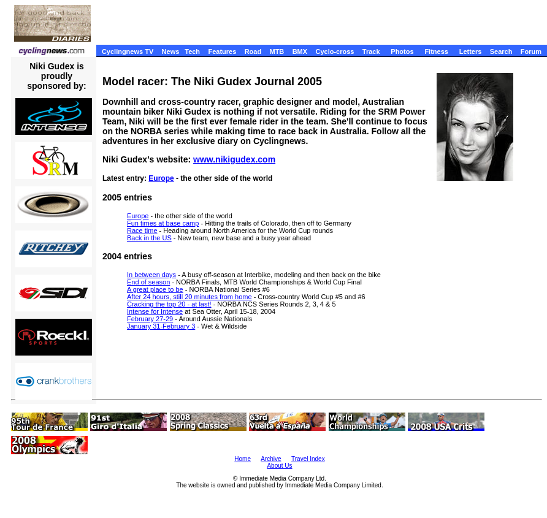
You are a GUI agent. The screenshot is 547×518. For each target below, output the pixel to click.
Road (253, 51)
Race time (142, 230)
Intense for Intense (155, 311)
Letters (470, 51)
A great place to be (155, 289)
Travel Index (308, 458)
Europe (161, 178)
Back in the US (149, 238)
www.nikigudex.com (234, 159)
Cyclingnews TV (127, 51)
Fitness (436, 51)
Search (501, 51)
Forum (531, 51)
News (171, 51)
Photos (402, 51)
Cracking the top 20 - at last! (169, 304)
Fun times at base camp (163, 223)
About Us (279, 465)
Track (371, 51)
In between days (151, 274)
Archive (271, 458)
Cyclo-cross (334, 51)
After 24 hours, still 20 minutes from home (189, 296)
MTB (276, 51)
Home (242, 458)
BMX (300, 51)
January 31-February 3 (161, 326)
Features (222, 51)
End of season (148, 282)
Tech (192, 51)
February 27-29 (150, 318)
